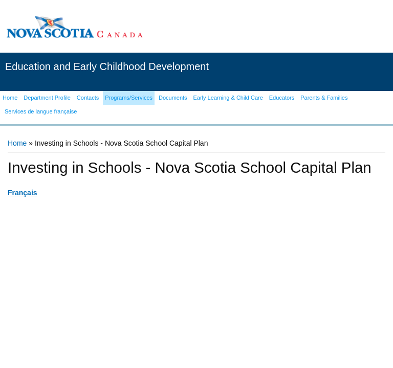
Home (17, 143)
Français (22, 193)
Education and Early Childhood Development (107, 66)
